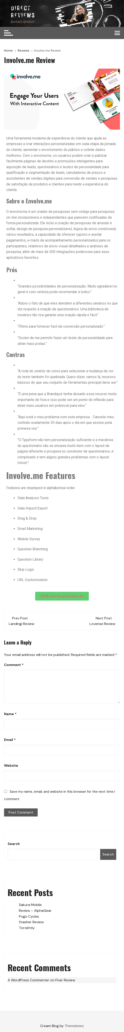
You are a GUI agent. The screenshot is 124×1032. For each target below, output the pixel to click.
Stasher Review (31, 922)
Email (10, 740)
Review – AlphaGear (35, 910)
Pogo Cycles (29, 916)
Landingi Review (21, 623)
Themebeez (74, 1025)
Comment (14, 665)
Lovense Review (102, 623)
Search (14, 844)
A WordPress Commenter (28, 980)
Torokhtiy (27, 927)
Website (11, 765)
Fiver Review (65, 980)
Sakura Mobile (30, 904)
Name (10, 714)
